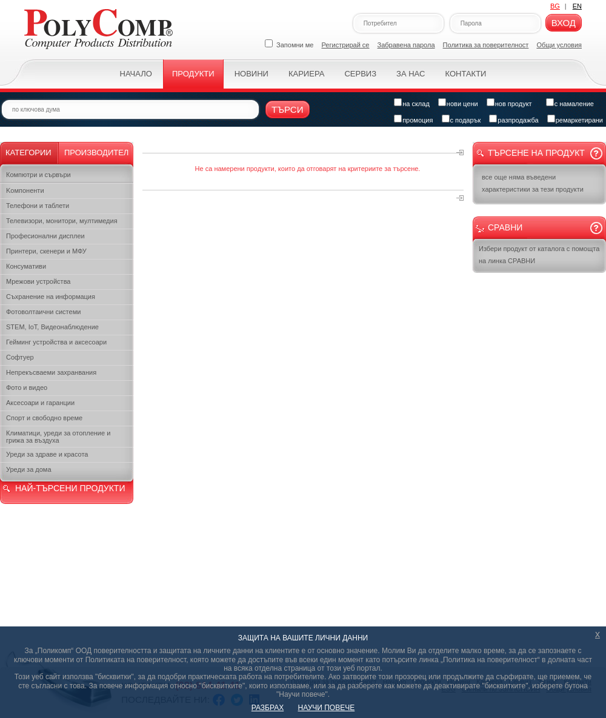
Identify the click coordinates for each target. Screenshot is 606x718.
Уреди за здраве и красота (47, 454)
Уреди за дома (29, 469)
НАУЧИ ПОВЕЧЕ (326, 707)
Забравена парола (406, 45)
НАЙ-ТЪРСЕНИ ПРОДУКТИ (70, 488)
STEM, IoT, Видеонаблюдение (52, 326)
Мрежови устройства (38, 281)
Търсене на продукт (536, 153)
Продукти (193, 73)
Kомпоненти (25, 190)
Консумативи (26, 266)
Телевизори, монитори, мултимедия (62, 220)
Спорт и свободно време (44, 417)
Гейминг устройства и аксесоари (56, 342)
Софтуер (20, 357)
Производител (96, 152)
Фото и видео (26, 387)
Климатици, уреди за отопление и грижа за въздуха (58, 436)
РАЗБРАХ (267, 707)
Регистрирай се (346, 45)
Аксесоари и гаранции (40, 402)
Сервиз (360, 73)
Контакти (465, 73)
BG (555, 6)
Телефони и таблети (37, 205)
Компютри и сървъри (38, 174)
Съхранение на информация (50, 296)
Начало (136, 73)
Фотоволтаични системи (43, 311)
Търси (287, 109)
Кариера (306, 73)
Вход (563, 23)
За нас (410, 73)
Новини (251, 73)
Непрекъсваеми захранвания (51, 372)
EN (577, 6)
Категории (28, 152)
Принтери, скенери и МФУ (46, 251)
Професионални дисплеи (45, 236)
